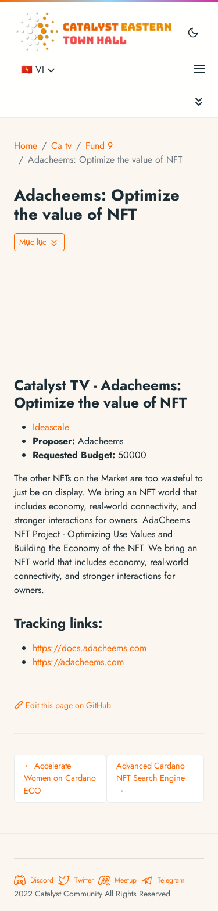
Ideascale (51, 427)
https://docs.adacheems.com (89, 648)
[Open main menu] (199, 68)
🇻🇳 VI (39, 69)
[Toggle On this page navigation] (39, 242)
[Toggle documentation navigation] (199, 101)
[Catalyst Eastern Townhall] (95, 32)
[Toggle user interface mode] (193, 32)
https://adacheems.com (78, 662)
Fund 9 (99, 145)
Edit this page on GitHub (62, 705)
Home (25, 145)
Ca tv (61, 145)
